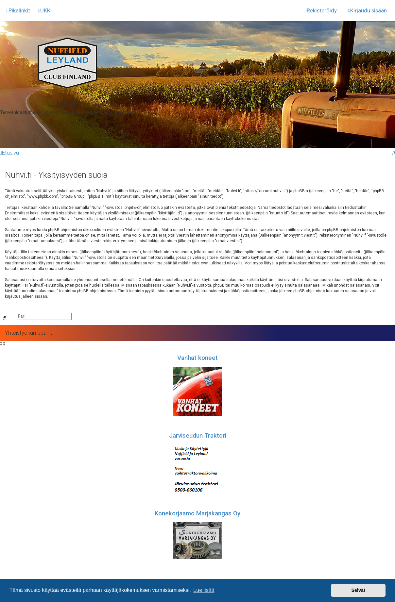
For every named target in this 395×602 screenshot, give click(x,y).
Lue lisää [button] (203, 590)
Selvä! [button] (358, 590)
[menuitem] (44, 11)
